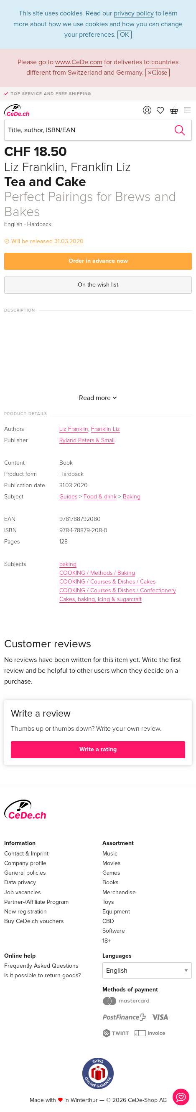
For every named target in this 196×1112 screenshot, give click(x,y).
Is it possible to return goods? (42, 975)
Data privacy (20, 882)
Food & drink (100, 497)
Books (110, 882)
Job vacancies (22, 892)
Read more (98, 398)
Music (109, 853)
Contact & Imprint (26, 853)
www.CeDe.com (78, 62)
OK (124, 34)
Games (111, 872)
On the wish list (98, 284)
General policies (25, 872)
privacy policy (134, 13)
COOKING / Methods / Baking (97, 573)
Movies (111, 863)
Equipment (116, 911)
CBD (108, 921)
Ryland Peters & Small (87, 440)
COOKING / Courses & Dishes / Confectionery (117, 591)
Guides (68, 497)
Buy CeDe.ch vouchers (34, 921)
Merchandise (119, 892)
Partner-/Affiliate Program (36, 902)
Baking (131, 497)
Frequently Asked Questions (41, 965)
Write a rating (98, 749)
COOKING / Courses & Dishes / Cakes (107, 582)
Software (113, 930)
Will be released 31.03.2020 (47, 241)
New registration (25, 911)
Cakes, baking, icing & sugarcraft (100, 599)
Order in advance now (98, 260)
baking (67, 564)
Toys (108, 902)
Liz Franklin (73, 429)
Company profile (25, 863)
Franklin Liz (105, 429)
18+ (106, 940)
